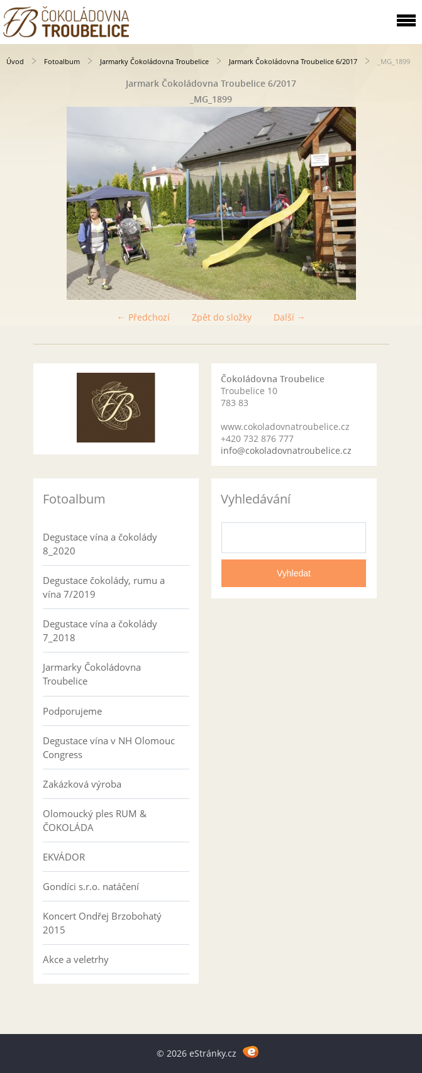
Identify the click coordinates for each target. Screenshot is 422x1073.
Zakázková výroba (82, 784)
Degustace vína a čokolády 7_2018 (100, 630)
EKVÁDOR (64, 856)
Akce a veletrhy (76, 959)
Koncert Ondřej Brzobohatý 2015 (102, 923)
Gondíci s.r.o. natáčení (91, 886)
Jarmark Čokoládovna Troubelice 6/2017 (293, 61)
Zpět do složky (222, 317)
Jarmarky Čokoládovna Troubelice (154, 61)
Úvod (15, 61)
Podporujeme (72, 711)
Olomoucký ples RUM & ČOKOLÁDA (95, 820)
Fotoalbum (62, 61)
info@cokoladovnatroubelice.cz (286, 450)
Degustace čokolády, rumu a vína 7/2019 (104, 587)
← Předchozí (143, 317)
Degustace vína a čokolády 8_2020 (100, 544)
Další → (290, 317)
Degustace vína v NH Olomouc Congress (109, 747)
